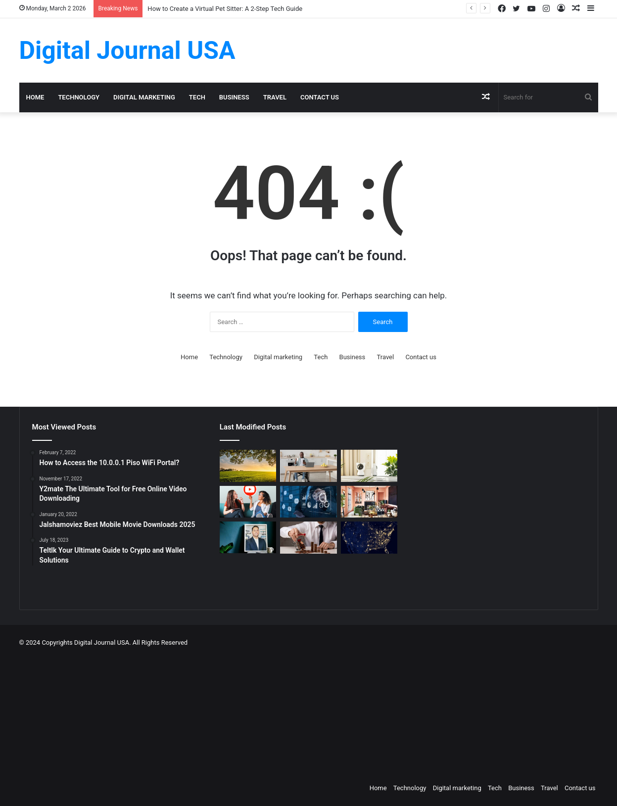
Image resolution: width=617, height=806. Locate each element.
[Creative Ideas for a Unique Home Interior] (369, 502)
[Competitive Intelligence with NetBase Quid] (308, 502)
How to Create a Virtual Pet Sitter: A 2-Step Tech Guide (224, 8)
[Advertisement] (358, 712)
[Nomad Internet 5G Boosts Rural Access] (369, 538)
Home (35, 97)
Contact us (319, 97)
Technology (78, 97)
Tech (197, 97)
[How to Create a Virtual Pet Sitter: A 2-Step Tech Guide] (369, 466)
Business (234, 97)
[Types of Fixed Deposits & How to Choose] (308, 538)
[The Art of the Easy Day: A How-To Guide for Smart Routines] (308, 466)
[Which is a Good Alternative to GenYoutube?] (248, 502)
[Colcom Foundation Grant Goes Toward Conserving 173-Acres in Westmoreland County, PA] (248, 466)
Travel (274, 97)
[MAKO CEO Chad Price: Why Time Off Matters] (248, 537)
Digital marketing (144, 97)
